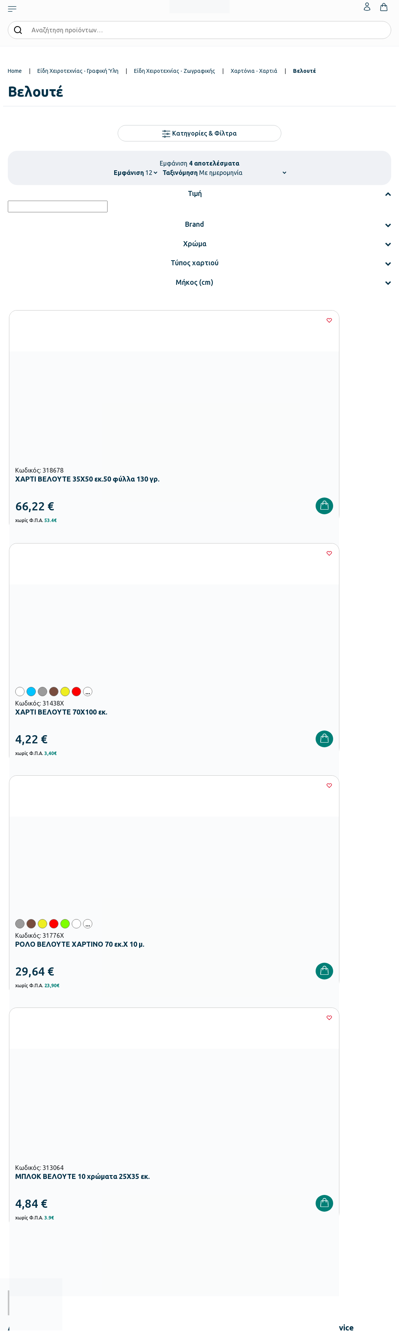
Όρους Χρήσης (338, 961)
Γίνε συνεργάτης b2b (227, 1152)
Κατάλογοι (215, 1114)
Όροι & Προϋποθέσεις (293, 1139)
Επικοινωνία (347, 1114)
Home (15, 71)
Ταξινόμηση (180, 172)
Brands (211, 1127)
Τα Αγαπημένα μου (355, 1102)
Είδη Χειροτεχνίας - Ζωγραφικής (174, 71)
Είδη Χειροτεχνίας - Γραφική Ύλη (77, 71)
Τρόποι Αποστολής (290, 1114)
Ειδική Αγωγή (153, 1236)
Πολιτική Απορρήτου (295, 970)
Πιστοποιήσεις (219, 1102)
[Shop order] (243, 172)
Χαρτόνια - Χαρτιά (254, 71)
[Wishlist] (119, 320)
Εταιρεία (213, 1089)
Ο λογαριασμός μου (356, 1089)
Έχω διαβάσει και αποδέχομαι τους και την (295, 966)
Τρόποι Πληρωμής (289, 1102)
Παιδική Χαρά (153, 1211)
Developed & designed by (199, 1324)
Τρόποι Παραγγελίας (292, 1089)
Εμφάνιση (129, 172)
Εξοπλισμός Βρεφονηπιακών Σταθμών (157, 1111)
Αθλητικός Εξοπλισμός (164, 1223)
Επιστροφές (282, 1127)
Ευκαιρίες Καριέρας (225, 1139)
